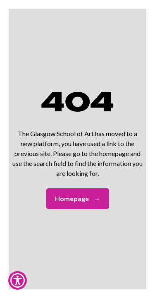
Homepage (77, 199)
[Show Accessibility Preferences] (17, 280)
